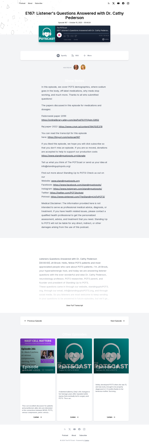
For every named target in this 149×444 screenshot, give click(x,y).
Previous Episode (33, 321)
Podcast (22, 3)
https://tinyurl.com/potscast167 (64, 137)
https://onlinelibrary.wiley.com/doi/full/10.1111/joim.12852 (70, 120)
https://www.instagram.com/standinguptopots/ (77, 188)
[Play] (59, 35)
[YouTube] (118, 3)
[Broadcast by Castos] (105, 39)
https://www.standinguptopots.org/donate (63, 155)
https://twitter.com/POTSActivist (66, 192)
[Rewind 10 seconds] (68, 36)
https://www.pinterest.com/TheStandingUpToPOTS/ (78, 196)
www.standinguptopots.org (65, 180)
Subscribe (38, 3)
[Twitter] (113, 3)
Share (76, 40)
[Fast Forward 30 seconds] (76, 36)
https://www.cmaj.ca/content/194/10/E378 (80, 126)
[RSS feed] (109, 3)
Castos (86, 440)
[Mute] (64, 36)
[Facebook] (123, 3)
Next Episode (118, 321)
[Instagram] (128, 3)
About (30, 3)
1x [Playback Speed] (72, 36)
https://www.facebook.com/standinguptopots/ (77, 184)
